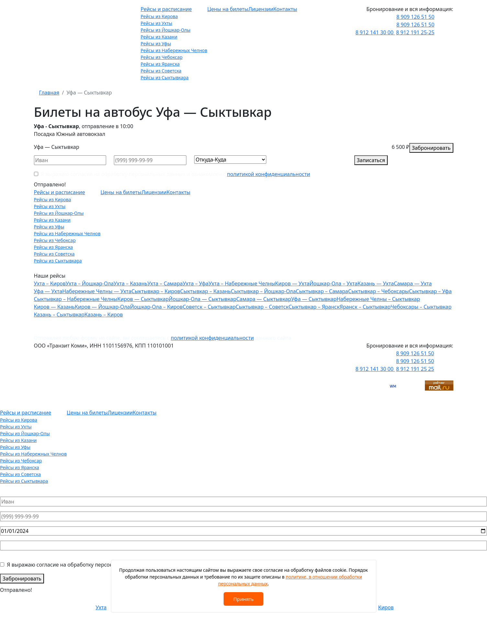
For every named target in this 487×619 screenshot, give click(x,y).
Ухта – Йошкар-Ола (90, 283)
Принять (243, 599)
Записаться (371, 160)
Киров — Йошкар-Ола (102, 306)
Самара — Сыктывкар (263, 299)
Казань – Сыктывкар (59, 314)
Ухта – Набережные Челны (241, 283)
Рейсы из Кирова (159, 16)
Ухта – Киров (50, 283)
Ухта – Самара (165, 283)
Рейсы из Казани (159, 37)
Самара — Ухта (413, 283)
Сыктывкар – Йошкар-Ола (263, 291)
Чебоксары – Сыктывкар (421, 306)
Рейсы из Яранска (160, 64)
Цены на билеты (228, 9)
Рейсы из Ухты (156, 23)
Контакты (285, 9)
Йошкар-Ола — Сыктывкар (202, 299)
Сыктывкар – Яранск (314, 306)
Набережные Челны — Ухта (96, 291)
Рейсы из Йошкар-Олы (166, 30)
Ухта (101, 607)
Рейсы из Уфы (156, 43)
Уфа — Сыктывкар (314, 299)
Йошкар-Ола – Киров (156, 306)
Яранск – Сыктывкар (365, 306)
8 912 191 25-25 (415, 32)
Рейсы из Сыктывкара (165, 77)
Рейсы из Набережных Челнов (174, 50)
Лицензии (260, 9)
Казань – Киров (103, 314)
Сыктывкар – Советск (262, 306)
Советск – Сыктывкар (209, 306)
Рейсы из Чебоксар (162, 57)
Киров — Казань (54, 306)
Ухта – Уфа (196, 283)
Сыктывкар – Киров (155, 291)
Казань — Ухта (376, 283)
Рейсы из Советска (161, 71)
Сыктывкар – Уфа (430, 291)
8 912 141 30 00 (375, 32)
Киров (385, 607)
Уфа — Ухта (48, 291)
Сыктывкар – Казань (205, 291)
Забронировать (431, 147)
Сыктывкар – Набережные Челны (75, 299)
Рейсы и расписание (166, 9)
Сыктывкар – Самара (322, 291)
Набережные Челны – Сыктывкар (378, 299)
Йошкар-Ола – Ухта (333, 283)
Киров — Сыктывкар (143, 299)
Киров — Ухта (292, 283)
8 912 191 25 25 (415, 368)
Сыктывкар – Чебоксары (378, 291)
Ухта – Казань (130, 283)
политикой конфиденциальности (268, 174)
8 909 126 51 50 (415, 16)
